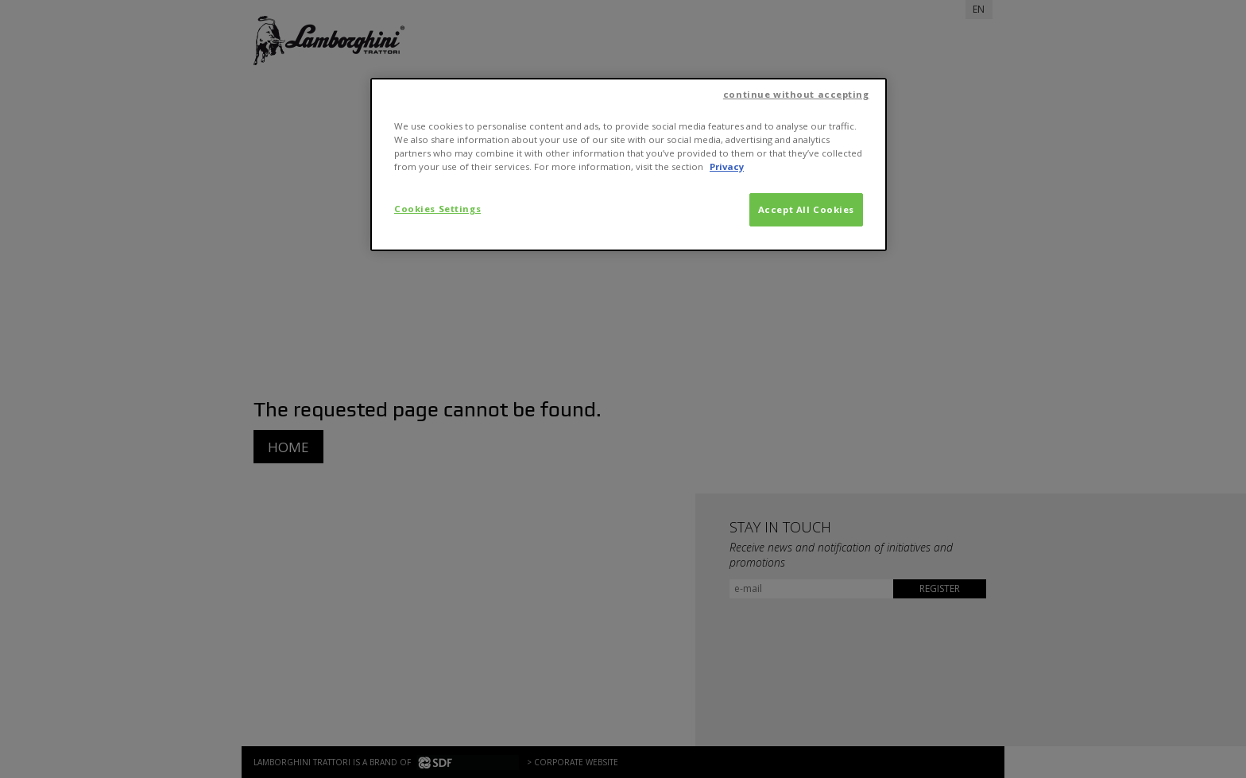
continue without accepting (796, 94)
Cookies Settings (437, 209)
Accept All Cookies (806, 209)
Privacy (727, 166)
